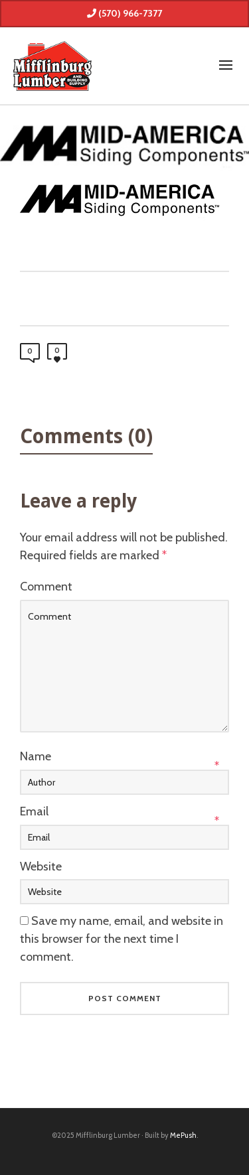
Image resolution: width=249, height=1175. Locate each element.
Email (34, 811)
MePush (183, 1135)
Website (41, 866)
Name (35, 756)
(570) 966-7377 (124, 13)
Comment (46, 586)
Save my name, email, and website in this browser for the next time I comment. (121, 939)
